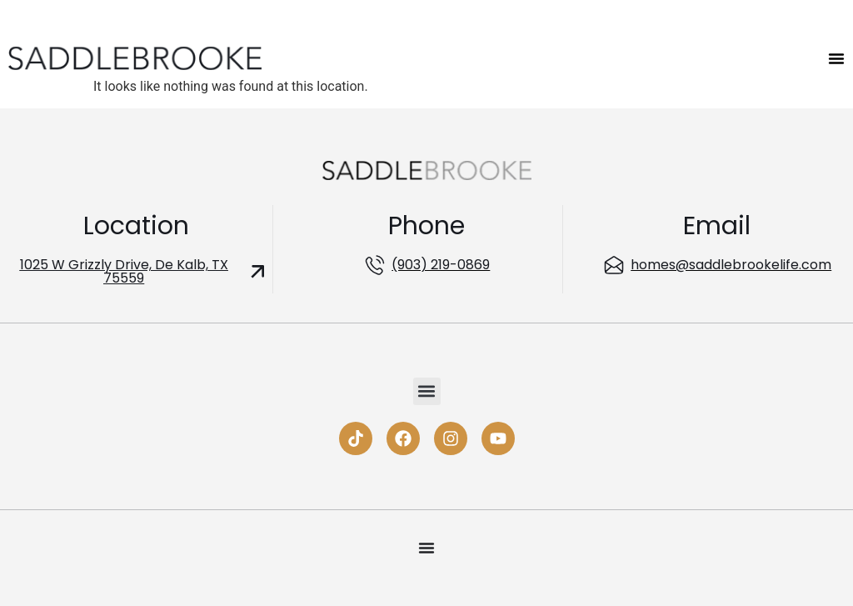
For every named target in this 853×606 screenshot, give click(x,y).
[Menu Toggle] (836, 58)
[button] (427, 391)
